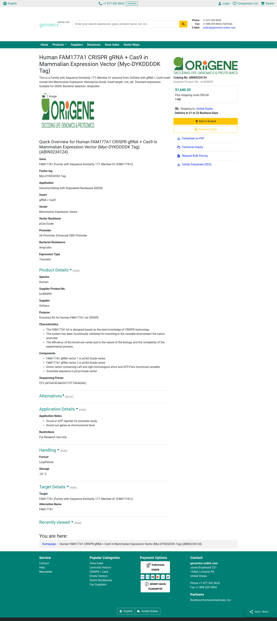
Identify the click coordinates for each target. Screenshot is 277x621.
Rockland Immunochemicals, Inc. (210, 600)
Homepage (49, 544)
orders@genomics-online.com (219, 27)
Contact (131, 3)
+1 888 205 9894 (206, 587)
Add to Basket (205, 121)
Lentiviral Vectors (100, 567)
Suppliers (77, 44)
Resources (94, 44)
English (10, 3)
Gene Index (112, 44)
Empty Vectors (99, 576)
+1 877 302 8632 (111, 3)
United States (204, 108)
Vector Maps (131, 44)
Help (42, 567)
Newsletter (45, 571)
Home (44, 44)
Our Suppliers (98, 584)
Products (58, 44)
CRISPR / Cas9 (99, 571)
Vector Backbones (101, 580)
